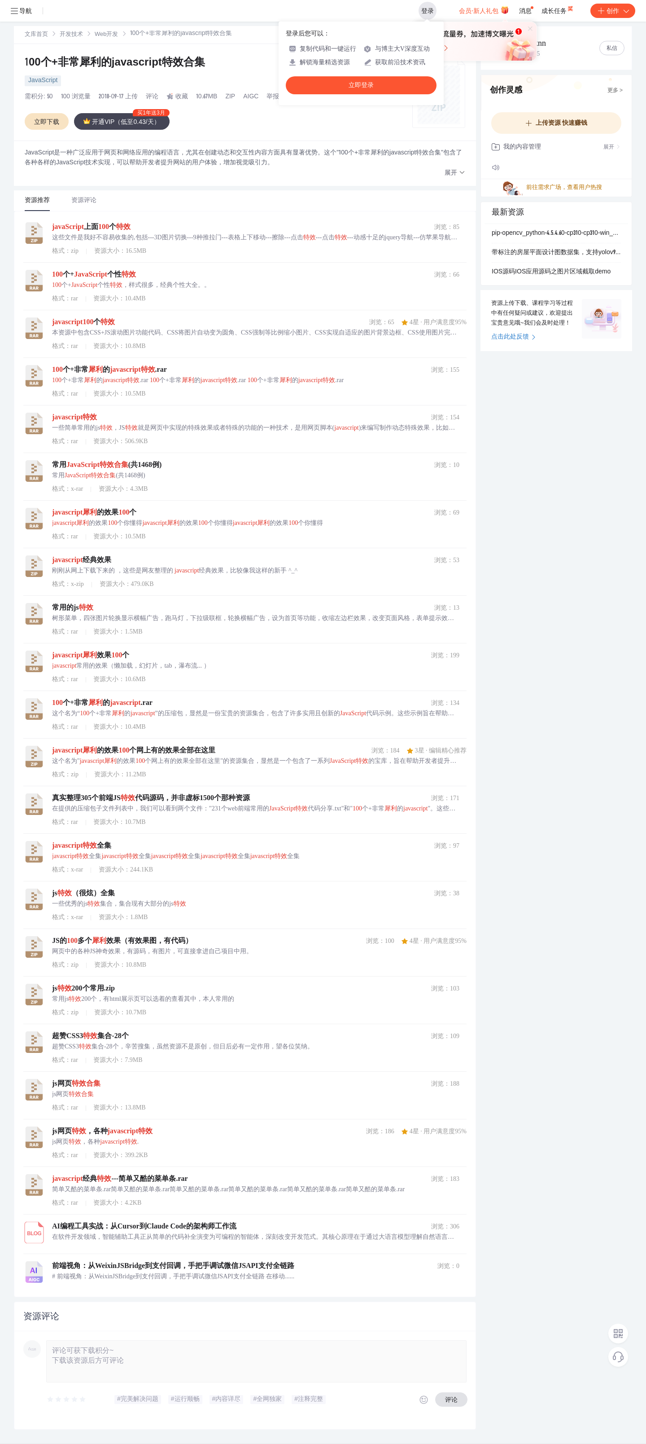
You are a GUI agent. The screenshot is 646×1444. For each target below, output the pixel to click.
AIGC (250, 97)
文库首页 (36, 35)
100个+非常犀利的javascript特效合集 (115, 63)
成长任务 (557, 9)
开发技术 (71, 35)
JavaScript (42, 81)
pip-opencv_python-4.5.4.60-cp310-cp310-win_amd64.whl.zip (556, 233)
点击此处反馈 (513, 337)
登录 (427, 10)
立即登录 (361, 85)
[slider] (66, 1399)
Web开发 (106, 35)
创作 (613, 10)
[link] (36, 34)
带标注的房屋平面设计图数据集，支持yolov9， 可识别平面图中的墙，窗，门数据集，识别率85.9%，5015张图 (556, 253)
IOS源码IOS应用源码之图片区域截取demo (551, 272)
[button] (455, 173)
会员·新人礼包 (484, 9)
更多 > (615, 90)
